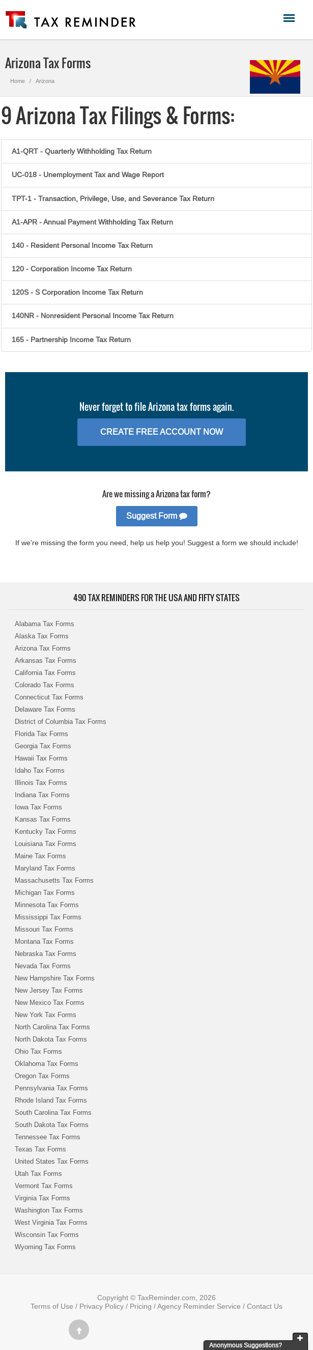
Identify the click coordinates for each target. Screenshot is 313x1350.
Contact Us (264, 1306)
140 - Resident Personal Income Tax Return (82, 245)
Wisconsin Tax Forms (47, 1235)
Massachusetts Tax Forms (54, 880)
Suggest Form (156, 516)
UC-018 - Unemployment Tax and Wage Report (88, 175)
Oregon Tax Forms (42, 1076)
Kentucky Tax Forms (45, 831)
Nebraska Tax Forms (45, 954)
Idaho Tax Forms (40, 770)
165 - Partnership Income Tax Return (71, 339)
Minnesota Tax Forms (47, 905)
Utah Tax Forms (38, 1173)
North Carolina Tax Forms (52, 1027)
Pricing (141, 1306)
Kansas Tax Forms (43, 819)
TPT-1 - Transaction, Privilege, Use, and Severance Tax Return (113, 198)
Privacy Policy (101, 1306)
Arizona (45, 81)
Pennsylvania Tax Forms (51, 1088)
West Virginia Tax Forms (51, 1222)
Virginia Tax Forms (42, 1198)
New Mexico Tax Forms (49, 1002)
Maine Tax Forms (40, 856)
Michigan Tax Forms (45, 892)
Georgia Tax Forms (43, 746)
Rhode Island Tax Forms (51, 1100)
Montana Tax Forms (44, 941)
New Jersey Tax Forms (49, 990)
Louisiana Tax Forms (45, 844)
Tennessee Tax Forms (47, 1137)
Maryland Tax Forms (45, 868)
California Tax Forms (45, 673)
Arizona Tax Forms (43, 648)
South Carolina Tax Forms (53, 1112)
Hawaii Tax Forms (41, 758)
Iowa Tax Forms (38, 807)
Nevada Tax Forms (43, 966)
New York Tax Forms (45, 1015)
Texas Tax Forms (40, 1149)
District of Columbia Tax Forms (60, 721)
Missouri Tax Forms (44, 929)
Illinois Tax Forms (41, 782)
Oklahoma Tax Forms (46, 1063)
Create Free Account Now (161, 432)
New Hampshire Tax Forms (55, 978)
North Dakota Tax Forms (51, 1039)
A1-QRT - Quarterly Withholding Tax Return (82, 151)
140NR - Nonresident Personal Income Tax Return (93, 316)
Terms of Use (52, 1306)
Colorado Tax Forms (44, 685)
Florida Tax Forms (41, 734)
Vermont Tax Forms (44, 1186)
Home (17, 81)
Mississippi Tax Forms (48, 917)
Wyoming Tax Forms (45, 1247)
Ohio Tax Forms (38, 1051)
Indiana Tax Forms (42, 795)
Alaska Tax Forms (42, 636)
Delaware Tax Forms (45, 709)
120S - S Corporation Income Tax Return (77, 292)
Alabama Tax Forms (44, 624)
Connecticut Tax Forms (49, 697)
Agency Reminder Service (199, 1306)
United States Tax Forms (52, 1161)
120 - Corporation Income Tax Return (72, 269)
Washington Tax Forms (49, 1210)
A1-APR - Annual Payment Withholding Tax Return (92, 222)
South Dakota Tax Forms (52, 1125)
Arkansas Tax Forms (45, 660)
